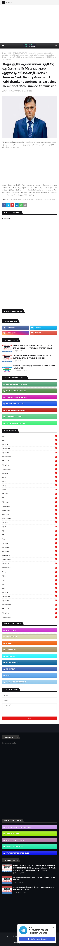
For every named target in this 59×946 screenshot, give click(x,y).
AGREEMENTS (11, 630)
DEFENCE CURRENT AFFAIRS (16, 391)
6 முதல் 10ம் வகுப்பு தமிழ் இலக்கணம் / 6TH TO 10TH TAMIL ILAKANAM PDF (34, 367)
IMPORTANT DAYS (12, 662)
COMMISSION (11, 650)
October (30, 465)
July (30, 477)
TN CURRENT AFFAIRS (14, 417)
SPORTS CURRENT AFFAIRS (16, 410)
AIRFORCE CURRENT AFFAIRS (16, 384)
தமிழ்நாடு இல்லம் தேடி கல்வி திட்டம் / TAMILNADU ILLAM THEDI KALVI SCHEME (33, 888)
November (30, 461)
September (30, 469)
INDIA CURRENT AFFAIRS (15, 404)
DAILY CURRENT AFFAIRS (26, 199)
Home (4, 53)
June (30, 481)
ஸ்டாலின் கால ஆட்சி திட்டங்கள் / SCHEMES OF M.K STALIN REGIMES (34, 878)
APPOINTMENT (12, 199)
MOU (8, 675)
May (30, 436)
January (30, 453)
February (30, 448)
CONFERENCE (10, 656)
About (15, 936)
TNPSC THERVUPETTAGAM (12, 91)
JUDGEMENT (10, 669)
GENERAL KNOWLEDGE (14, 846)
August (30, 473)
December (30, 457)
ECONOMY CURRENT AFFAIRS (17, 53)
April (30, 440)
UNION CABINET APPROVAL (16, 682)
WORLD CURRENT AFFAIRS (15, 423)
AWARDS (9, 643)
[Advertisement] (30, 23)
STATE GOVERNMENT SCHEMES (17, 853)
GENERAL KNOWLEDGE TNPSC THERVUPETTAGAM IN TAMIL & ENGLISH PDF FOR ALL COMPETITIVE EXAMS (32, 347)
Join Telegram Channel (37, 939)
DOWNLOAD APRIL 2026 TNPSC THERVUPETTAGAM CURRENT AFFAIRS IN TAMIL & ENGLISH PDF (32, 357)
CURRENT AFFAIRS (12, 834)
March (30, 444)
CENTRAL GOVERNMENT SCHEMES (18, 827)
